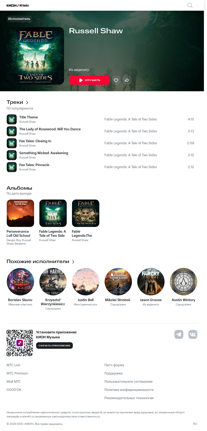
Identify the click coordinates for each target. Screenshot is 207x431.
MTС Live (13, 365)
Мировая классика (20, 304)
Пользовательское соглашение (128, 381)
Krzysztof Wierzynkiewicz (53, 302)
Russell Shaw (27, 122)
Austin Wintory (183, 300)
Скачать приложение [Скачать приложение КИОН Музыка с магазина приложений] (54, 345)
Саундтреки (53, 309)
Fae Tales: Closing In (35, 141)
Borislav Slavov (20, 300)
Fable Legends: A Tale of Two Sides (130, 119)
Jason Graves (151, 300)
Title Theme (28, 117)
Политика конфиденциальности (128, 389)
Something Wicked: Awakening (43, 153)
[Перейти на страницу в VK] (192, 334)
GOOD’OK (14, 389)
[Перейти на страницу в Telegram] (178, 334)
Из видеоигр (79, 69)
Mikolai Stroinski (118, 300)
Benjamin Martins (16, 245)
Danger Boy (14, 240)
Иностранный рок (85, 304)
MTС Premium (17, 373)
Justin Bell (86, 300)
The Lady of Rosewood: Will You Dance (50, 129)
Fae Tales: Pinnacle (34, 165)
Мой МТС (14, 381)
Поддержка (113, 373)
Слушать (89, 80)
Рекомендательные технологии (128, 398)
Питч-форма (114, 365)
